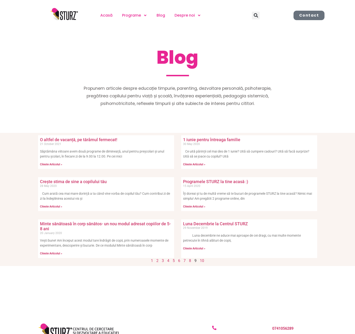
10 (202, 260)
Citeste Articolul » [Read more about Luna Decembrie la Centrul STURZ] (194, 248)
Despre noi (188, 15)
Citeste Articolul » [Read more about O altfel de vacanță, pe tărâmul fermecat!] (51, 164)
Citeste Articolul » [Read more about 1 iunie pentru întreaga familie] (194, 164)
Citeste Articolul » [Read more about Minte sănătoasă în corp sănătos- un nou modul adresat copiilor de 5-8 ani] (51, 253)
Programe (134, 15)
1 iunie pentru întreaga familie (211, 139)
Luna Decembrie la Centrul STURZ (215, 223)
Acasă (106, 15)
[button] (256, 15)
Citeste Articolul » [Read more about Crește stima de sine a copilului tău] (51, 206)
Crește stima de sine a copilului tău (73, 181)
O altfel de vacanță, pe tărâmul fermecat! (78, 139)
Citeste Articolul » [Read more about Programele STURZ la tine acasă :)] (194, 206)
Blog (161, 15)
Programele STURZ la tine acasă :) (215, 181)
